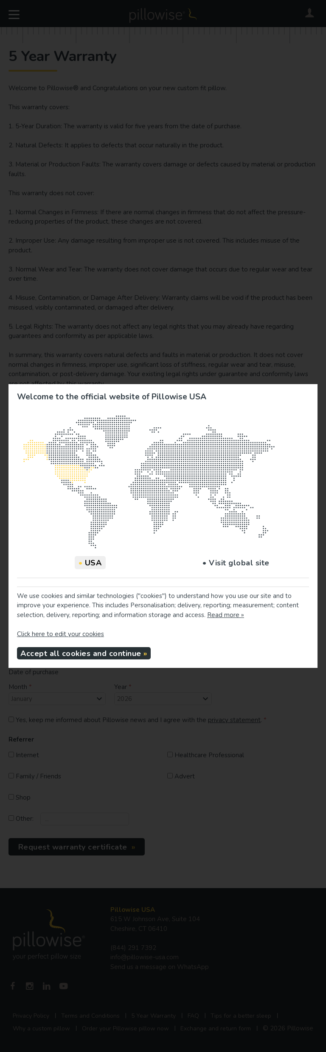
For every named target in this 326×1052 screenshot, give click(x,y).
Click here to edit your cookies (60, 634)
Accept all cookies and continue (80, 653)
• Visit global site (236, 563)
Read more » (225, 615)
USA (90, 563)
